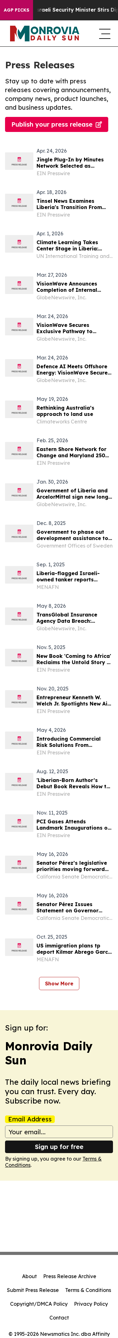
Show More (59, 983)
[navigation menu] (103, 33)
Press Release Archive (69, 1276)
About (29, 1276)
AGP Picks (16, 10)
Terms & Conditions (88, 1290)
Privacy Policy (91, 1304)
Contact (59, 1317)
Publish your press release (56, 124)
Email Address (30, 1119)
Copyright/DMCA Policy (39, 1304)
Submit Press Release (33, 1290)
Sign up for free (59, 1147)
